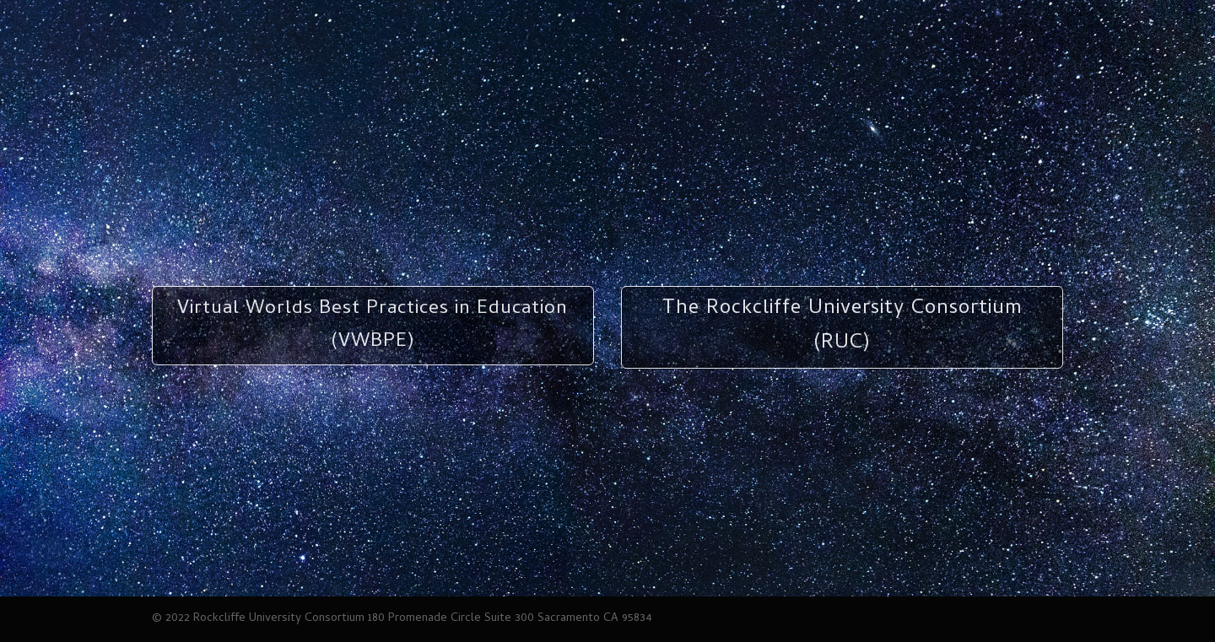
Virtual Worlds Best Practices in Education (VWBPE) (372, 326)
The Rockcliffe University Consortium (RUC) (842, 326)
